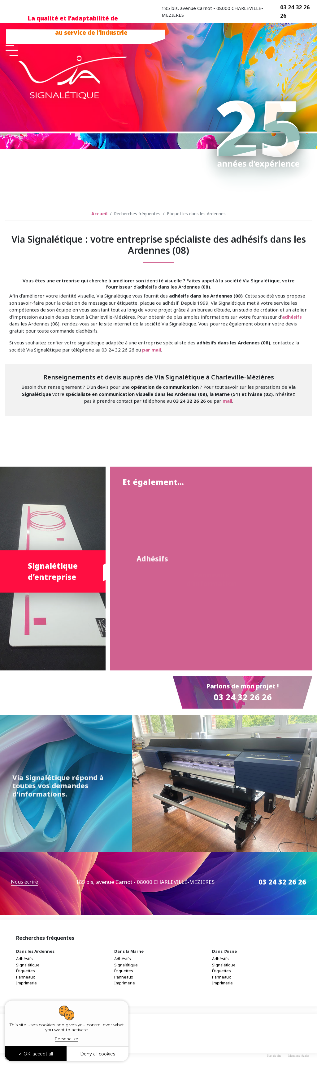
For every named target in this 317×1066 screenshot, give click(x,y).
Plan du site (274, 1056)
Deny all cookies (97, 1054)
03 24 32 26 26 (295, 11)
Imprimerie (26, 984)
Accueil (99, 214)
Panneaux (25, 977)
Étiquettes (25, 971)
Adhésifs (24, 959)
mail (227, 401)
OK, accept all (36, 1054)
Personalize (66, 1038)
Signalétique (28, 965)
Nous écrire (24, 882)
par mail (151, 426)
